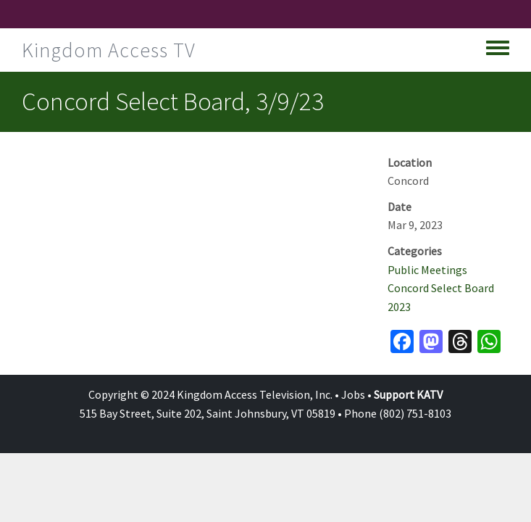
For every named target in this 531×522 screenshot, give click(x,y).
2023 (399, 306)
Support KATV (408, 394)
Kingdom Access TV (109, 50)
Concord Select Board (441, 288)
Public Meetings (427, 269)
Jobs (353, 394)
